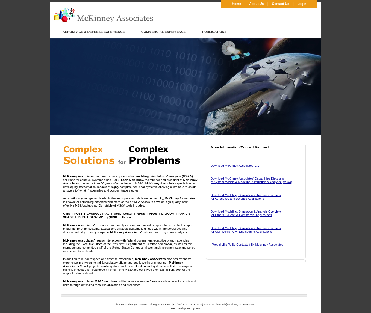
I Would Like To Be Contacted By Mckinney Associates (247, 244)
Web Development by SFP (185, 308)
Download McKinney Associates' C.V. (235, 165)
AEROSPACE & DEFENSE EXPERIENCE (94, 32)
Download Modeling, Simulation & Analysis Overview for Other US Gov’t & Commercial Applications (246, 213)
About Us (256, 4)
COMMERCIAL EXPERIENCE (163, 32)
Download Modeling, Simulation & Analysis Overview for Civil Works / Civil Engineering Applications (246, 229)
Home (236, 4)
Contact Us (280, 4)
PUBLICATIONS (214, 32)
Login (301, 4)
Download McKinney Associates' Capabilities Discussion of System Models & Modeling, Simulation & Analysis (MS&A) (251, 180)
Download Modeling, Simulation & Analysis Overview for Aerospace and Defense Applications (246, 196)
